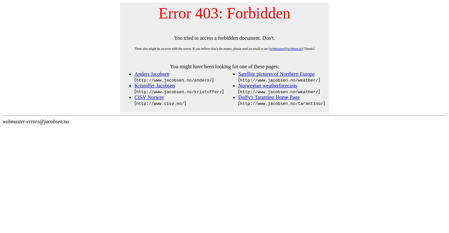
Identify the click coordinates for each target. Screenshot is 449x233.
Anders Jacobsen (151, 74)
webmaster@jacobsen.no (286, 48)
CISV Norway (149, 97)
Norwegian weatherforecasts (267, 85)
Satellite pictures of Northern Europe (276, 74)
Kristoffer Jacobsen (154, 85)
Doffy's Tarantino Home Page (269, 97)
